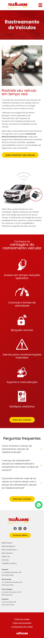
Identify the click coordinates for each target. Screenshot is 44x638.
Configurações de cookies (22, 627)
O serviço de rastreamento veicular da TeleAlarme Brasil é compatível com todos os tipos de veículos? (22, 467)
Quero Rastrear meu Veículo (20, 156)
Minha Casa (6, 543)
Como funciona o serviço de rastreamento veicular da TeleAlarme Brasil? (22, 450)
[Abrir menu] (40, 5)
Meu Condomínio (9, 550)
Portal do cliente (20, 535)
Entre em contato (22, 421)
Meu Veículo (7, 553)
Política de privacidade (22, 623)
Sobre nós (6, 556)
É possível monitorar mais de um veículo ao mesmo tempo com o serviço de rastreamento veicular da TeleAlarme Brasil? (22, 485)
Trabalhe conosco (9, 563)
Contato (5, 560)
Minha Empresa (8, 546)
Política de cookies (22, 619)
